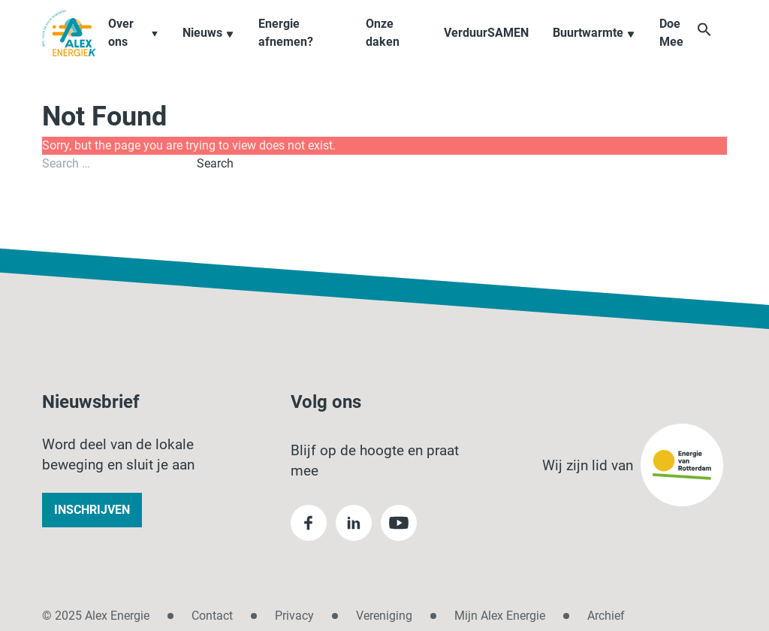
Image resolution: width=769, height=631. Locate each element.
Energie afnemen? (294, 48)
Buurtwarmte (596, 48)
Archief (606, 615)
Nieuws (217, 48)
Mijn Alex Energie (499, 615)
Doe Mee (674, 48)
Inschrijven (92, 510)
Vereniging (384, 615)
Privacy (294, 615)
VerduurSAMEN (488, 48)
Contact (212, 615)
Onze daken (387, 48)
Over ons (142, 48)
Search (215, 163)
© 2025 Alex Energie (95, 615)
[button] (719, 46)
